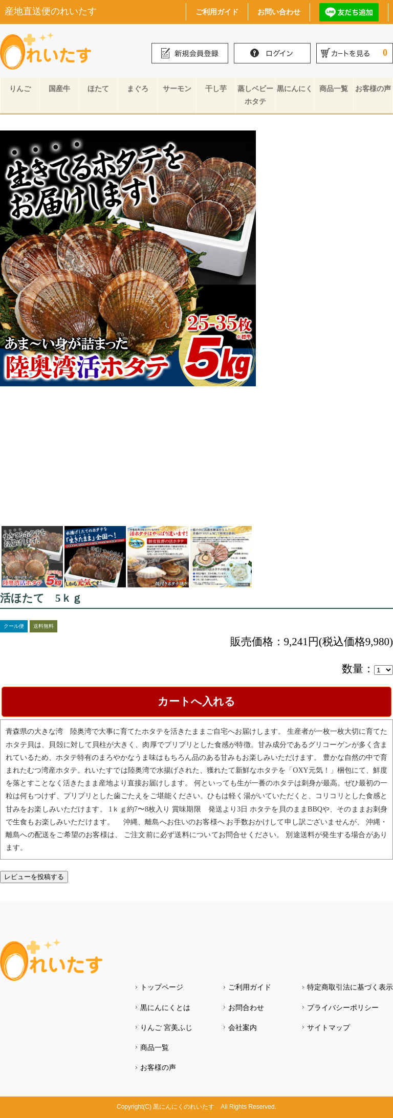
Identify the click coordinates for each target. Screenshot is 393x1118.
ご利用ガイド (216, 11)
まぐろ (137, 88)
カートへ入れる (196, 701)
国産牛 (59, 88)
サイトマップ (328, 1027)
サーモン (177, 88)
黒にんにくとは (165, 1007)
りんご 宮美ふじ (166, 1027)
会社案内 (242, 1027)
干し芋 (216, 88)
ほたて (98, 88)
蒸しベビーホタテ (255, 94)
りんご (20, 88)
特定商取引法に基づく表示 (350, 987)
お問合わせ (246, 1007)
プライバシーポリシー (343, 1007)
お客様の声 (373, 88)
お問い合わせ (278, 11)
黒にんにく (295, 88)
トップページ (161, 987)
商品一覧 (333, 88)
